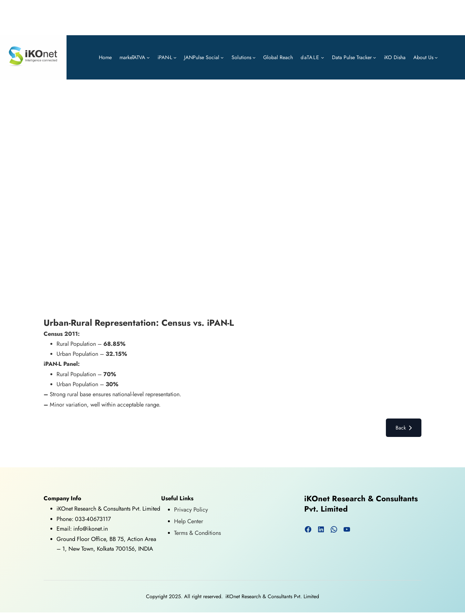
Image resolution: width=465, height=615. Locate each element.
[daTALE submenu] (322, 57)
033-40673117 (93, 519)
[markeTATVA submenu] (148, 57)
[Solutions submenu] (254, 57)
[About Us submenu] (436, 57)
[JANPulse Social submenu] (222, 57)
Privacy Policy (191, 509)
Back (404, 427)
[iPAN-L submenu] (175, 57)
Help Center (188, 521)
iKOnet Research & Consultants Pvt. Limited (361, 503)
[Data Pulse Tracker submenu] (374, 57)
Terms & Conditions (197, 533)
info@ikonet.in (90, 529)
